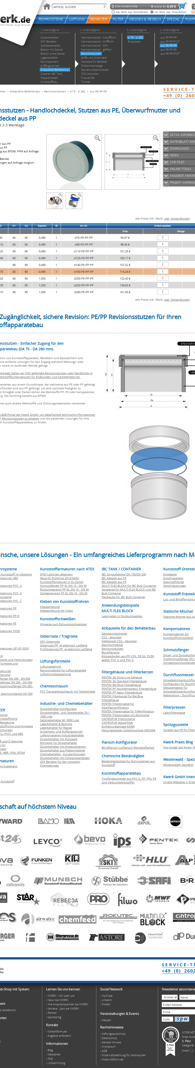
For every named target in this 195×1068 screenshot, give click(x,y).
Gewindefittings (173, 582)
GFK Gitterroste (50, 641)
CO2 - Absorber (112, 637)
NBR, (6, 752)
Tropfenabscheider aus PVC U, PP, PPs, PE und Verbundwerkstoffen (129, 780)
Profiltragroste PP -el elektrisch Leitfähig (66, 649)
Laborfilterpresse (174, 712)
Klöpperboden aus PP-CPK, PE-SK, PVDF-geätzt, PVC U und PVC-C (128, 658)
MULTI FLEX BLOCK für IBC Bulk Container (129, 586)
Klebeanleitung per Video (56, 610)
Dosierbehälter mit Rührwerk (58, 739)
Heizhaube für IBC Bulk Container (123, 597)
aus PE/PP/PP (98, 91)
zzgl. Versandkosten (177, 218)
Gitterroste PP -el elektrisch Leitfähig (63, 645)
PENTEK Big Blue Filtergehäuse (121, 685)
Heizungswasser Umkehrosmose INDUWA (128, 730)
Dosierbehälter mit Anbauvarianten (63, 746)
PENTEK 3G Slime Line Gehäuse (122, 677)
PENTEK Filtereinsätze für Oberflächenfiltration (118, 705)
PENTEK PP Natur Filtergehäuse (122, 692)
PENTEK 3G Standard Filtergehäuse (124, 681)
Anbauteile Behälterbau (25, 91)
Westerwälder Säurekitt (178, 765)
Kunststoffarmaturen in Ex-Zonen (62, 582)
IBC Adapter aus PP (114, 582)
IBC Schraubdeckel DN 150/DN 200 (124, 574)
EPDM (21, 752)
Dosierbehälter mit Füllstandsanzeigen (65, 758)
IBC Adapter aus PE (114, 578)
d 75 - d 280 (77, 91)
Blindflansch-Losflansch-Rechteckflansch (128, 747)
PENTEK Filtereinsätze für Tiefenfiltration (128, 711)
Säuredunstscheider (114, 633)
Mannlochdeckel (112, 645)
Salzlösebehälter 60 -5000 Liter (59, 720)
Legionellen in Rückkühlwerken (122, 616)
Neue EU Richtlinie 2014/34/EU (59, 578)
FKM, (13, 752)
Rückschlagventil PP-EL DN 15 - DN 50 (64, 589)
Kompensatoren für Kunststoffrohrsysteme (178, 636)
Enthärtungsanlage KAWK (118, 726)
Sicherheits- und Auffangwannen (61, 731)
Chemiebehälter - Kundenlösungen (63, 754)
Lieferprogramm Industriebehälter (62, 735)
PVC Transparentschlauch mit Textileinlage (67, 691)
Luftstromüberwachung (55, 674)
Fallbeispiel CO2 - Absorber (119, 641)
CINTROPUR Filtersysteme (118, 719)
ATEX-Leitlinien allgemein (56, 574)
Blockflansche (111, 652)
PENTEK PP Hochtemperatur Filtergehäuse (129, 689)
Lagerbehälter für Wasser (56, 728)
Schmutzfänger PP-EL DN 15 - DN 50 (63, 586)
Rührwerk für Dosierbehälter (58, 743)
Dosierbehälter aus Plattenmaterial (62, 750)
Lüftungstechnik (50, 666)
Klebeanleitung (50, 607)
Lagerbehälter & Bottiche (56, 724)
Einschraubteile (173, 578)
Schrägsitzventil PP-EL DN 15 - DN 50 (63, 593)
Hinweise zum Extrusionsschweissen (63, 624)
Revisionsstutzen (55, 91)
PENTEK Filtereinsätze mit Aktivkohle (125, 715)
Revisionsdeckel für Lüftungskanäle (63, 670)
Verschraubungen (174, 586)
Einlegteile (170, 574)
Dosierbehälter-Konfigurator (58, 709)
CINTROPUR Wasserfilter (117, 723)
